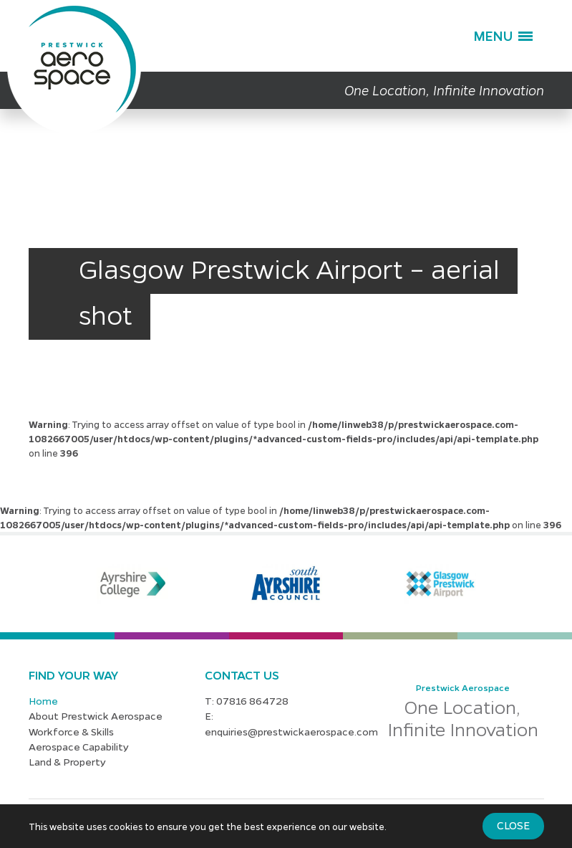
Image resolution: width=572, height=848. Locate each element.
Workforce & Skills (71, 731)
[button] (503, 36)
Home (43, 700)
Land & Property (67, 761)
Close (513, 825)
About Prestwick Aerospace (96, 715)
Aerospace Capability (79, 746)
